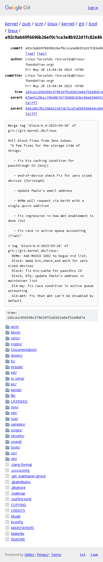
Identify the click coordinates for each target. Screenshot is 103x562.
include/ (17, 367)
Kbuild (15, 516)
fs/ (13, 361)
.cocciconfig (20, 470)
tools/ (15, 447)
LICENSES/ (19, 401)
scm (39, 24)
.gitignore (18, 487)
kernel (11, 24)
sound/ (16, 441)
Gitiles (29, 554)
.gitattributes (21, 482)
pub (26, 24)
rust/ (14, 418)
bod (93, 24)
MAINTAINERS (22, 527)
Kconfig (17, 522)
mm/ (14, 407)
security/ (17, 435)
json (94, 554)
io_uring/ (17, 378)
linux (52, 24)
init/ (14, 372)
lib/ (13, 395)
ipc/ (14, 384)
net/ (14, 412)
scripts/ (16, 430)
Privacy (42, 554)
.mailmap (18, 493)
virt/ (14, 458)
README (18, 539)
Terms (56, 554)
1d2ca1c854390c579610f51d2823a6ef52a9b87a (64, 92)
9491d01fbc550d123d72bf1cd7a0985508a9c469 (64, 108)
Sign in (93, 7)
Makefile (17, 533)
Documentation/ (24, 349)
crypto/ (16, 344)
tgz (42, 53)
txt (83, 554)
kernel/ (16, 390)
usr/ (14, 453)
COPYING (18, 504)
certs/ (15, 338)
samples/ (18, 424)
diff (31, 103)
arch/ (15, 326)
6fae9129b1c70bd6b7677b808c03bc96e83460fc (64, 97)
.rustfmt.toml (21, 499)
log (30, 53)
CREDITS (18, 510)
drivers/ (17, 355)
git (82, 24)
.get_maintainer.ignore (28, 476)
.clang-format (21, 464)
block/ (15, 332)
